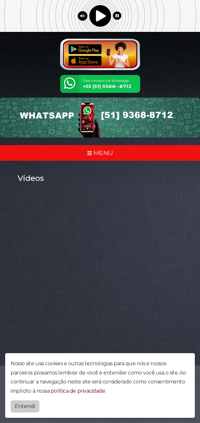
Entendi (25, 406)
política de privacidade (78, 391)
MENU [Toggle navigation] (100, 153)
